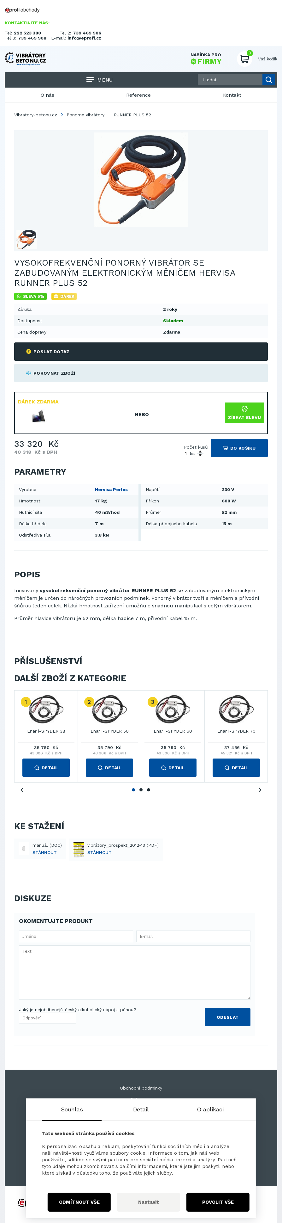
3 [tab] (148, 790)
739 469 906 (87, 32)
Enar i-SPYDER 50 (110, 731)
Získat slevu (244, 413)
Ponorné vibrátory (85, 115)
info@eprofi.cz (84, 37)
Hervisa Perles (111, 489)
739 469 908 (32, 37)
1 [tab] (133, 790)
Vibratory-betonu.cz (35, 115)
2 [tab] (141, 790)
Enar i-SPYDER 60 (173, 731)
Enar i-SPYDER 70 (236, 731)
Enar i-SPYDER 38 (46, 731)
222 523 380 (27, 32)
